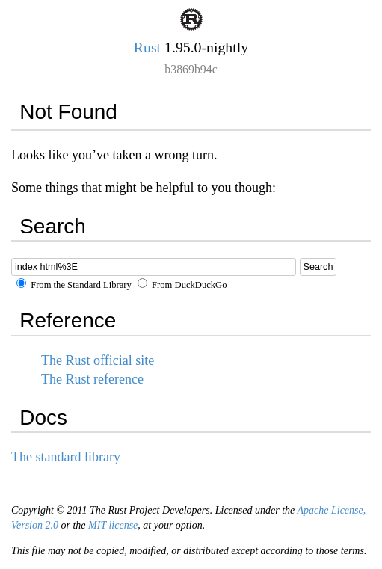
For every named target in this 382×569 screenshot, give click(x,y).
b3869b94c (190, 69)
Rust (147, 47)
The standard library (65, 456)
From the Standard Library (74, 285)
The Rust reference (92, 379)
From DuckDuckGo (182, 285)
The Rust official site (97, 360)
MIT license (113, 525)
